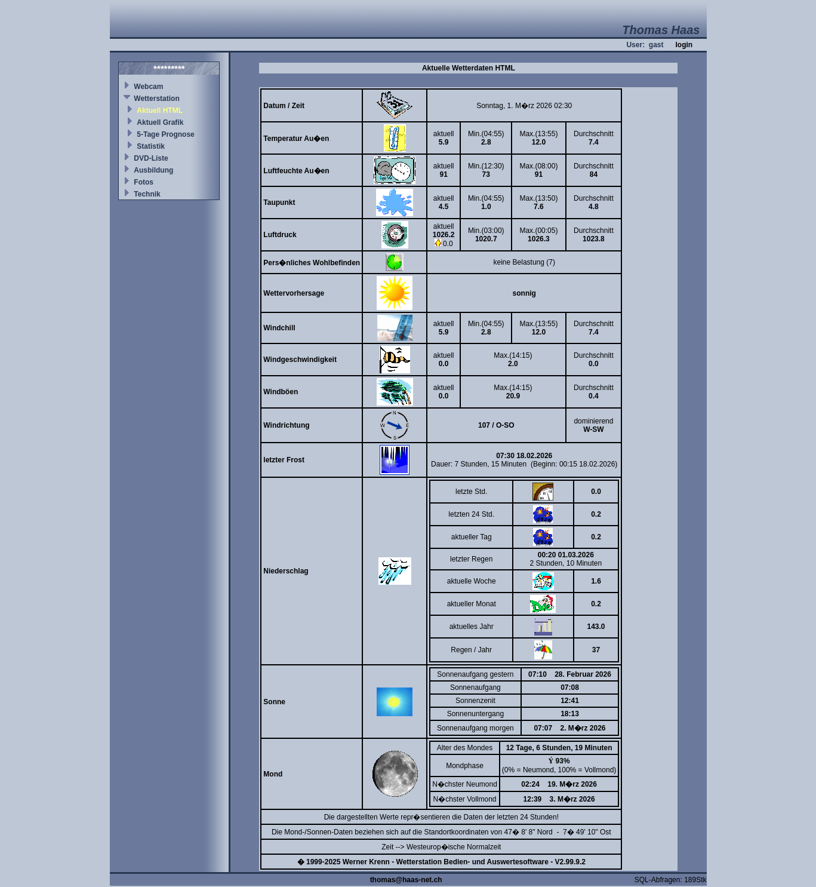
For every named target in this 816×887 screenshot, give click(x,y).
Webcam (148, 86)
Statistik (151, 146)
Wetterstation (156, 98)
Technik (147, 194)
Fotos (143, 182)
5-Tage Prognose (165, 134)
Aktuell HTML (160, 110)
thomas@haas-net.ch (406, 880)
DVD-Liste (151, 158)
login (683, 45)
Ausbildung (153, 170)
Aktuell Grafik (160, 122)
